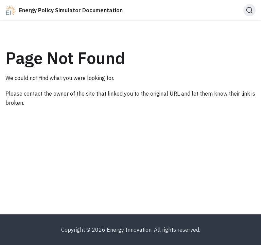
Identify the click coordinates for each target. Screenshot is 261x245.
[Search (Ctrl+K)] (249, 10)
